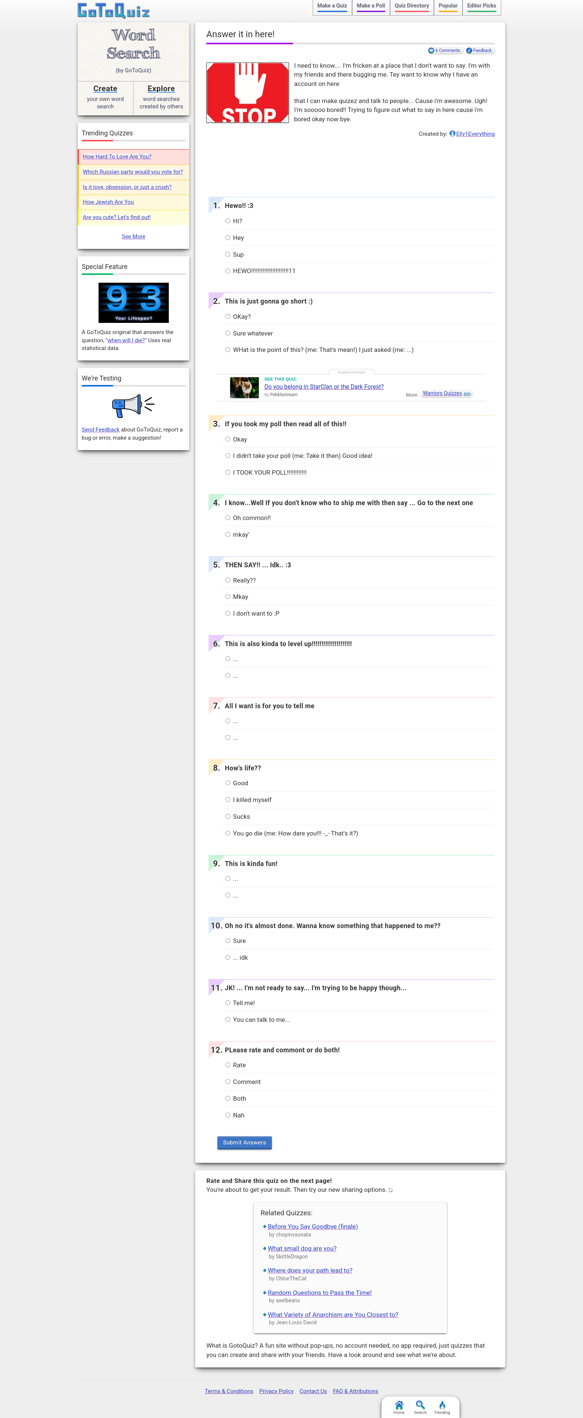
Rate (235, 1065)
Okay (236, 439)
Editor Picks (481, 6)
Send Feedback (101, 429)
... (231, 659)
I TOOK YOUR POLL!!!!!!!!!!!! (266, 472)
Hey (234, 237)
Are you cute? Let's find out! (117, 217)
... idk (236, 957)
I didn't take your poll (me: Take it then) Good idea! (299, 455)
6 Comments (447, 50)
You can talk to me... (257, 1019)
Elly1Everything (475, 134)
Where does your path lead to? (310, 1270)
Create (105, 88)
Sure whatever (249, 333)
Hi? (233, 221)
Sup (234, 254)
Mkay (236, 596)
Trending (442, 1408)
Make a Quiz (332, 6)
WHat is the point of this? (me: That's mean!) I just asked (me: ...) (319, 349)
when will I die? (126, 340)
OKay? (238, 316)
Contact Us (313, 1391)
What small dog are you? (302, 1248)
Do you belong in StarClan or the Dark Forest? (324, 386)
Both (235, 1098)
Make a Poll (371, 6)
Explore (161, 88)
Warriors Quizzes (442, 393)
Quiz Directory (412, 6)
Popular (448, 6)
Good (236, 783)
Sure (235, 940)
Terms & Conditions (229, 1391)
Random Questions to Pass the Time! (320, 1292)
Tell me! (240, 1003)
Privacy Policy (276, 1391)
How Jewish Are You (108, 202)
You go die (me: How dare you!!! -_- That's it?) (291, 833)
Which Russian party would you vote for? (133, 172)
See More (133, 236)
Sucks (237, 816)
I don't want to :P (252, 613)
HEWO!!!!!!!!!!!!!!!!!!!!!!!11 (260, 271)
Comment (243, 1081)
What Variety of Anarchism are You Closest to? (333, 1314)
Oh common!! (248, 518)
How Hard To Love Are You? (117, 156)
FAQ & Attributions (355, 1391)
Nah (235, 1115)
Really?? (240, 580)
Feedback (482, 50)
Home (399, 1408)
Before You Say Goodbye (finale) (313, 1226)
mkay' (237, 534)
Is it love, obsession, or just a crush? (127, 187)
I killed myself (248, 799)
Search (420, 1408)
